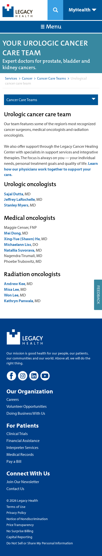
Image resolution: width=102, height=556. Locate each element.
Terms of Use (15, 506)
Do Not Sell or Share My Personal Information (39, 543)
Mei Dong (12, 233)
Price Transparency (20, 525)
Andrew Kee (14, 283)
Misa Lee (11, 289)
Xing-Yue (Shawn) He (22, 238)
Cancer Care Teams (51, 78)
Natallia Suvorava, (19, 250)
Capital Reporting (19, 537)
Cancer (27, 78)
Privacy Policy (16, 512)
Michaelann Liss (17, 244)
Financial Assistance (23, 440)
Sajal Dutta (13, 193)
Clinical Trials (17, 433)
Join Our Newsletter (22, 481)
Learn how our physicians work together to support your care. (51, 169)
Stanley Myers (16, 205)
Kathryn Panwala (18, 300)
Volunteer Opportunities (26, 406)
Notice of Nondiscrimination (27, 519)
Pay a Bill (13, 461)
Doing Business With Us (25, 413)
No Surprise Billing (19, 531)
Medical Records (20, 454)
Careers (12, 399)
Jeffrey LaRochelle (19, 199)
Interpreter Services (22, 447)
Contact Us (15, 488)
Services (11, 78)
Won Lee (11, 295)
